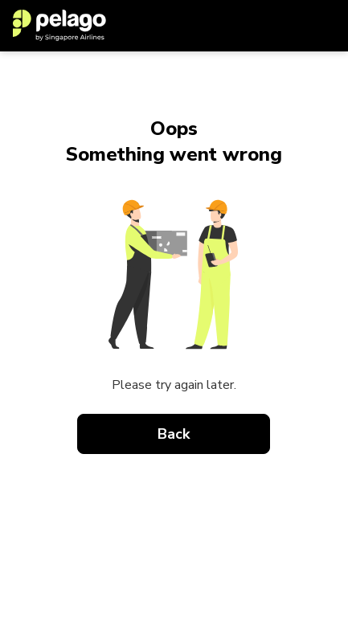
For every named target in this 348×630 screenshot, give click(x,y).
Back (174, 434)
